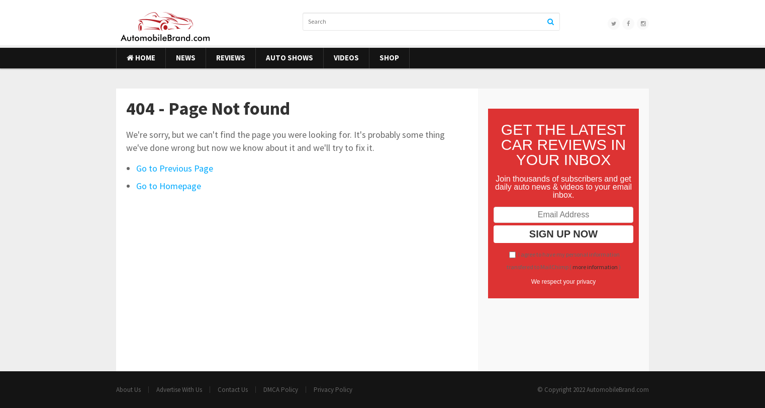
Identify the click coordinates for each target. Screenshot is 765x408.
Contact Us (233, 389)
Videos (346, 57)
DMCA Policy (280, 389)
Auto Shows (289, 57)
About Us (128, 389)
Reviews (230, 57)
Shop (389, 57)
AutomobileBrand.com (618, 389)
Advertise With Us (179, 389)
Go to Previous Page (174, 168)
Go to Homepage (168, 186)
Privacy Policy (333, 389)
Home (141, 57)
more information (595, 267)
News (186, 57)
